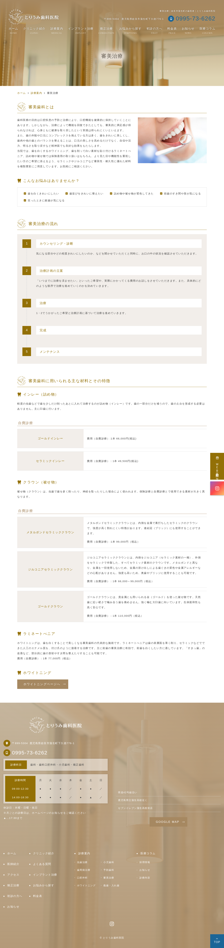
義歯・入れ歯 (111, 885)
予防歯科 (108, 870)
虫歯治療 (82, 862)
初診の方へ (154, 30)
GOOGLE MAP (167, 821)
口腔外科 (82, 877)
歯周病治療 (83, 870)
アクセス (13, 874)
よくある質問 (42, 864)
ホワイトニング (86, 885)
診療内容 (144, 877)
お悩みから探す (130, 30)
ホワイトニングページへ (41, 684)
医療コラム (208, 30)
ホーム (13, 30)
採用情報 (144, 862)
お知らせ (188, 30)
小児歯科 (108, 862)
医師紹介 (13, 864)
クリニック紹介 (34, 30)
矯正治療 (106, 30)
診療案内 (56, 30)
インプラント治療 (81, 30)
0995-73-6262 (29, 752)
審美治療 (108, 877)
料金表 (172, 30)
